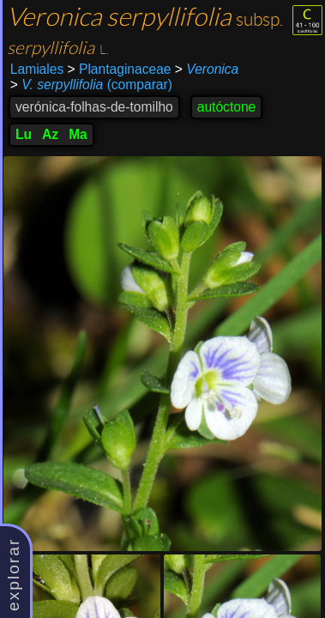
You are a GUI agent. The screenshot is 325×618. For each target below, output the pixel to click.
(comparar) (91, 85)
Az (50, 134)
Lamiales (36, 69)
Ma (78, 134)
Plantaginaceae (120, 69)
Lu (23, 134)
